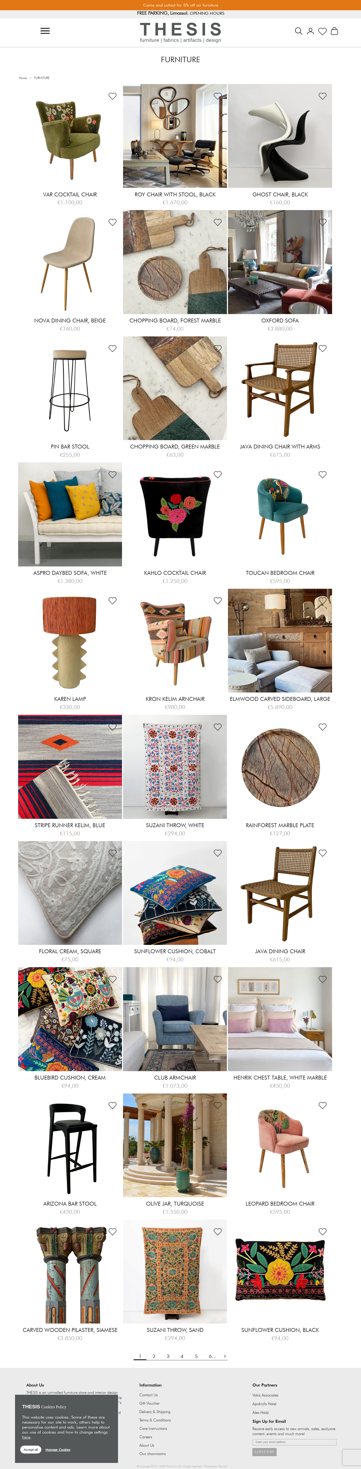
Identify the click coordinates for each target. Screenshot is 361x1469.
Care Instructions (153, 1428)
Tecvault (222, 1466)
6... (212, 1356)
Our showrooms (152, 1453)
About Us (146, 1445)
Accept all (31, 1449)
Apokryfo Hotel (264, 1404)
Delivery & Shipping (154, 1411)
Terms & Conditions (155, 1420)
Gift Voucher (149, 1403)
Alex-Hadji (260, 1412)
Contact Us (148, 1395)
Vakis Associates (265, 1395)
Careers (145, 1437)
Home (23, 78)
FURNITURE (41, 78)
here (26, 1437)
